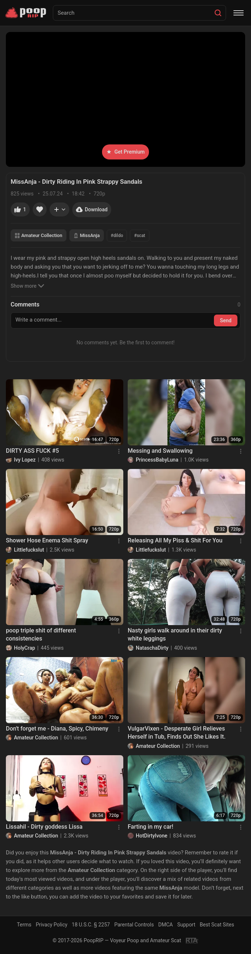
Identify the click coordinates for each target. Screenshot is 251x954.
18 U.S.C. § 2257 (91, 925)
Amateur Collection (38, 235)
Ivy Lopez (25, 460)
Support (186, 925)
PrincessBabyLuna (157, 460)
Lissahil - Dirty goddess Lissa (44, 826)
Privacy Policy (51, 925)
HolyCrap (24, 648)
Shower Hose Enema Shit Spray (47, 540)
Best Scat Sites (217, 925)
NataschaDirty (152, 648)
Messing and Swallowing (160, 450)
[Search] (218, 13)
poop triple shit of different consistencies (41, 634)
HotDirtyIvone (151, 836)
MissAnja (86, 235)
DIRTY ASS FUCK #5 (32, 450)
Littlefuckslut (29, 550)
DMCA (165, 925)
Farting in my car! (150, 826)
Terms (24, 925)
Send (226, 320)
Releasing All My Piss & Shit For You (175, 540)
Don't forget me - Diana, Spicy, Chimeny (57, 728)
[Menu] (238, 13)
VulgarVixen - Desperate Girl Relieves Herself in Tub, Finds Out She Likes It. (177, 732)
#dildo (117, 235)
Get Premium (125, 152)
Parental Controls (134, 925)
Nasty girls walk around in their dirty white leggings (175, 634)
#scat (139, 235)
